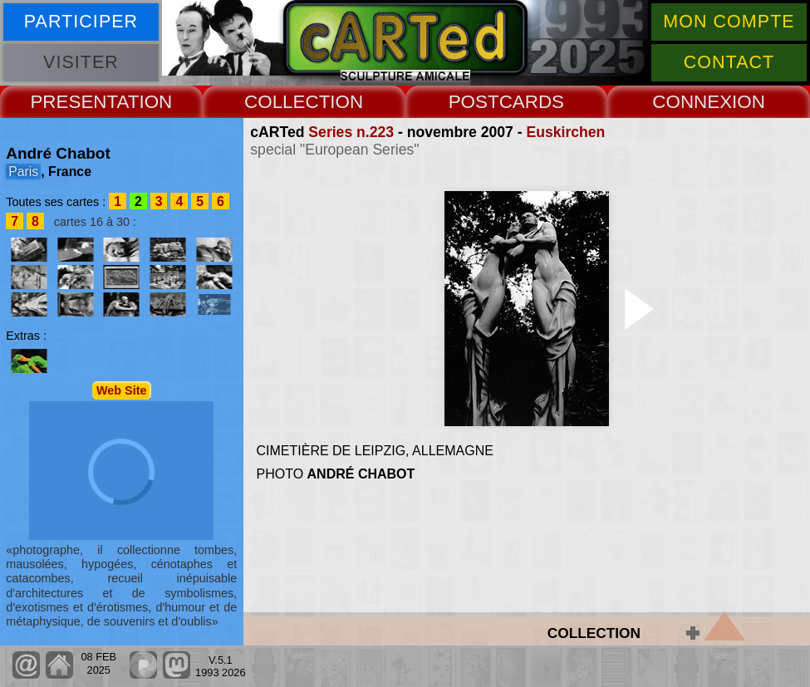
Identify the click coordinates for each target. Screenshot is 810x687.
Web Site (121, 390)
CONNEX (692, 101)
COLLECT (287, 101)
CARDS (531, 101)
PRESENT (73, 101)
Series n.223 (351, 132)
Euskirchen (565, 132)
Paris (23, 171)
